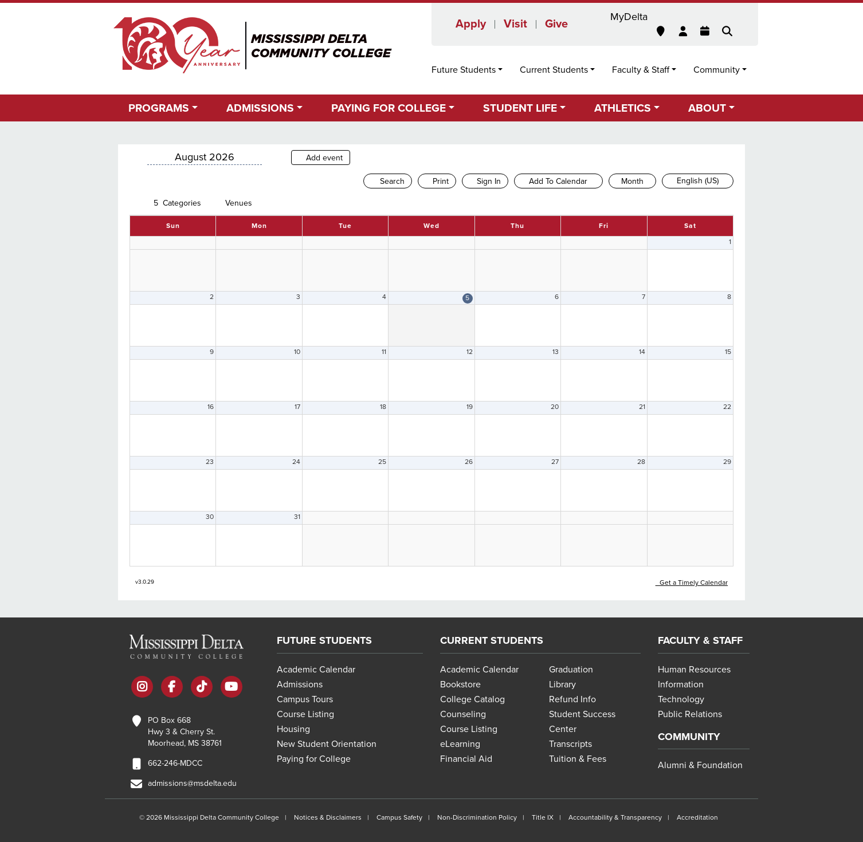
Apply (471, 24)
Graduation (571, 669)
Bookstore (460, 684)
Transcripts (570, 744)
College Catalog (472, 699)
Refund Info (572, 699)
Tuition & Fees (577, 759)
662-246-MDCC (175, 763)
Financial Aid (466, 759)
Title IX (543, 817)
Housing (293, 729)
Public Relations (690, 714)
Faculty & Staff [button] (640, 70)
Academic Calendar (316, 669)
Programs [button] (158, 108)
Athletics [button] (622, 108)
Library (562, 684)
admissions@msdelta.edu (192, 783)
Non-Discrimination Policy (477, 817)
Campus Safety (399, 817)
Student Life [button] (520, 108)
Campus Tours (305, 699)
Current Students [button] (554, 70)
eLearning (460, 744)
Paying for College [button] (388, 108)
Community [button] (716, 70)
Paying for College (314, 759)
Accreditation (697, 817)
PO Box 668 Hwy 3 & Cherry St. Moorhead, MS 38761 (185, 731)
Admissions (300, 684)
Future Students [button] (464, 70)
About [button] (707, 108)
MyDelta (629, 16)
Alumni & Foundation (700, 765)
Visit (515, 24)
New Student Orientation (326, 744)
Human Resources (694, 669)
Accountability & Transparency (615, 817)
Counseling (463, 714)
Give (556, 24)
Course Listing (305, 714)
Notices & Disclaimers (328, 817)
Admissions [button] (260, 108)
